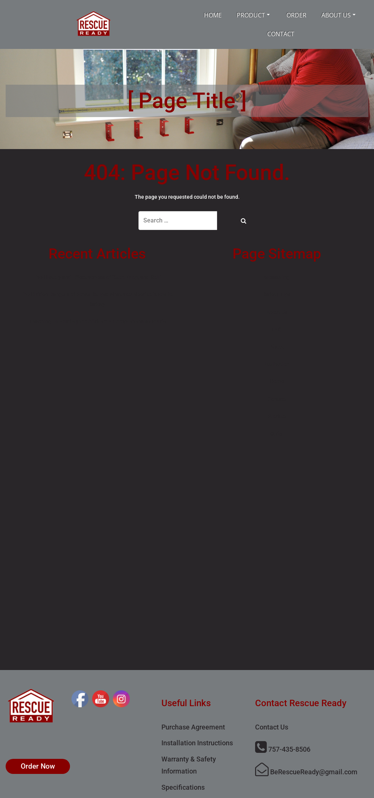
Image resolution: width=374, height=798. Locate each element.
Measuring (277, 277)
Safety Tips (276, 294)
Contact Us (271, 727)
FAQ (277, 329)
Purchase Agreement (193, 727)
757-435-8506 (282, 749)
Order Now (38, 766)
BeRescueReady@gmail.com (306, 772)
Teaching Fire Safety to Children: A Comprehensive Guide (97, 321)
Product (253, 15)
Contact (280, 34)
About (277, 347)
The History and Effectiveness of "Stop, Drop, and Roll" (97, 277)
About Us (338, 15)
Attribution (277, 364)
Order (296, 15)
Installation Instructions (197, 743)
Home (213, 15)
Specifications (183, 787)
